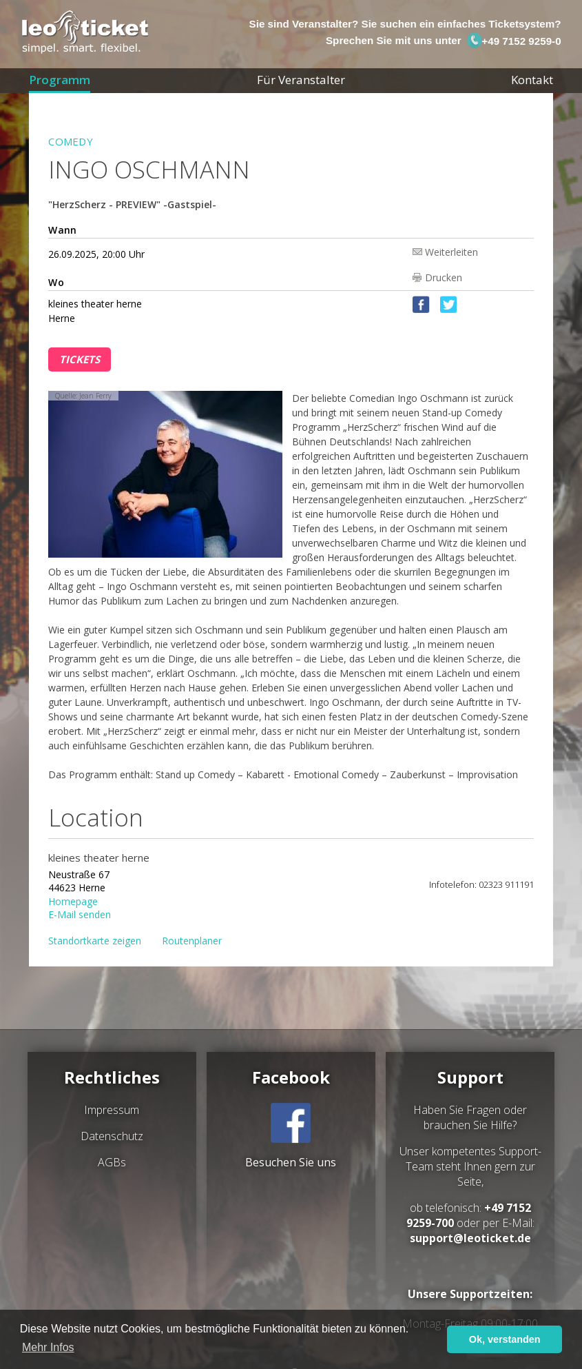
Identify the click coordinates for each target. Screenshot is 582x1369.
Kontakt (532, 80)
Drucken (443, 277)
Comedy (70, 141)
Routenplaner (192, 940)
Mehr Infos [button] (48, 1347)
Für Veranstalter (301, 80)
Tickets (79, 359)
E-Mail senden (79, 913)
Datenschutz (112, 1136)
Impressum (111, 1109)
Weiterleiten (451, 251)
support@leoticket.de (470, 1238)
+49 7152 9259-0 (513, 41)
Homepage (73, 900)
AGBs (112, 1162)
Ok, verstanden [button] (505, 1339)
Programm (59, 80)
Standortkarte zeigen (94, 940)
